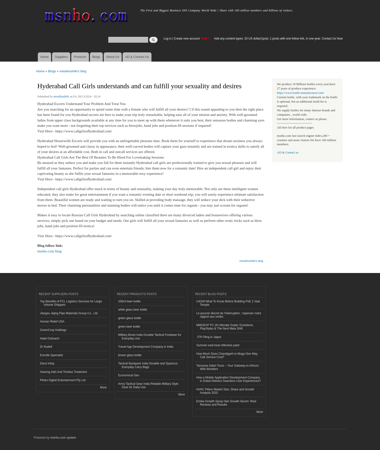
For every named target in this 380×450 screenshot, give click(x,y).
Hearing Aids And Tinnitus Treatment (63, 372)
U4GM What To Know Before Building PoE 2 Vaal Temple (228, 303)
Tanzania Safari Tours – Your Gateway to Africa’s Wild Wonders (227, 367)
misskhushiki (61, 96)
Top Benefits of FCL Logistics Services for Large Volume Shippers (71, 303)
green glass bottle (129, 318)
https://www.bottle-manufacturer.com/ (300, 93)
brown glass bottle (130, 355)
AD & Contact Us (137, 57)
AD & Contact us (288, 152)
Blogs (96, 57)
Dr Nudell (46, 346)
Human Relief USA (52, 321)
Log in (168, 38)
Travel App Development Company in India (145, 346)
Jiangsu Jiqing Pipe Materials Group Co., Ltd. (69, 313)
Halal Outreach (49, 338)
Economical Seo (128, 375)
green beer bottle (129, 326)
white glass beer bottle (132, 309)
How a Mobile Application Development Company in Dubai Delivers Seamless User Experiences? (228, 379)
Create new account (187, 38)
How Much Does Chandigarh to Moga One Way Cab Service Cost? (227, 355)
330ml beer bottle (129, 301)
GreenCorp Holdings (53, 330)
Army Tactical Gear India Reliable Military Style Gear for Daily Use (148, 385)
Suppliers (61, 57)
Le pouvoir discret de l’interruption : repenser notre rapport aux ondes (228, 315)
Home (44, 57)
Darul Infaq (47, 363)
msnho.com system (63, 437)
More (103, 387)
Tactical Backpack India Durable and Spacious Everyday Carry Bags (148, 365)
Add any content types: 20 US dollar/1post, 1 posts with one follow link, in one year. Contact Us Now (278, 38)
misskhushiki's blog (72, 71)
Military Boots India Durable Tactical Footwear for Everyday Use (149, 336)
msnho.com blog (49, 251)
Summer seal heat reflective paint (217, 345)
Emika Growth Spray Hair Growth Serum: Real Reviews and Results (226, 403)
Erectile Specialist (51, 355)
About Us (112, 57)
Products (80, 57)
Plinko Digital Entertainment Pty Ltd (63, 380)
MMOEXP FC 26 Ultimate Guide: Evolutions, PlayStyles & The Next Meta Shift (225, 326)
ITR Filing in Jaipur (208, 337)
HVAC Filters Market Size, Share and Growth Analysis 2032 (225, 391)
